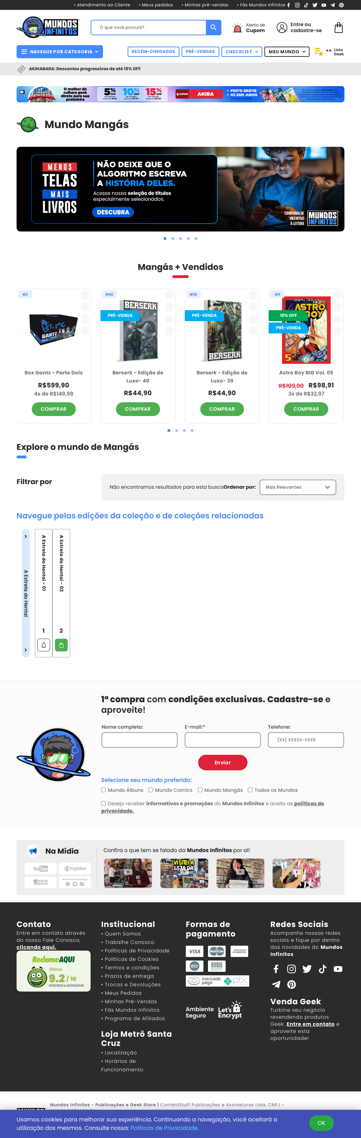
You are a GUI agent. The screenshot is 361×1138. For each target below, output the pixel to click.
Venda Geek (295, 1001)
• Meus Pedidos (121, 992)
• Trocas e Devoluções (131, 984)
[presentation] (21, 189)
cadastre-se (306, 30)
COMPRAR (54, 409)
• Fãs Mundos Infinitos (261, 5)
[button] (165, 238)
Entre (296, 24)
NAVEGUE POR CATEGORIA (60, 52)
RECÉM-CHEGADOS (153, 52)
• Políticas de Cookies (130, 959)
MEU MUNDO (287, 52)
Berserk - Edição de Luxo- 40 (137, 376)
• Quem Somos (121, 933)
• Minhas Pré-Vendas (129, 1001)
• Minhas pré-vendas (205, 5)
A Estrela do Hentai (26, 593)
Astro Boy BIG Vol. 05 (306, 372)
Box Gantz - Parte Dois (54, 372)
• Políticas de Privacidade (135, 950)
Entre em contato (311, 1024)
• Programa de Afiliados (133, 1018)
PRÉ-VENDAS (200, 52)
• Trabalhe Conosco (127, 942)
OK (321, 1123)
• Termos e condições (130, 967)
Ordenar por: (240, 486)
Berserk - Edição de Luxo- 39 (222, 376)
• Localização (119, 1052)
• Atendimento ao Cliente (102, 5)
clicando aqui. (36, 947)
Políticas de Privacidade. (164, 1128)
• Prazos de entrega (127, 976)
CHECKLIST (242, 52)
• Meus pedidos (156, 5)
